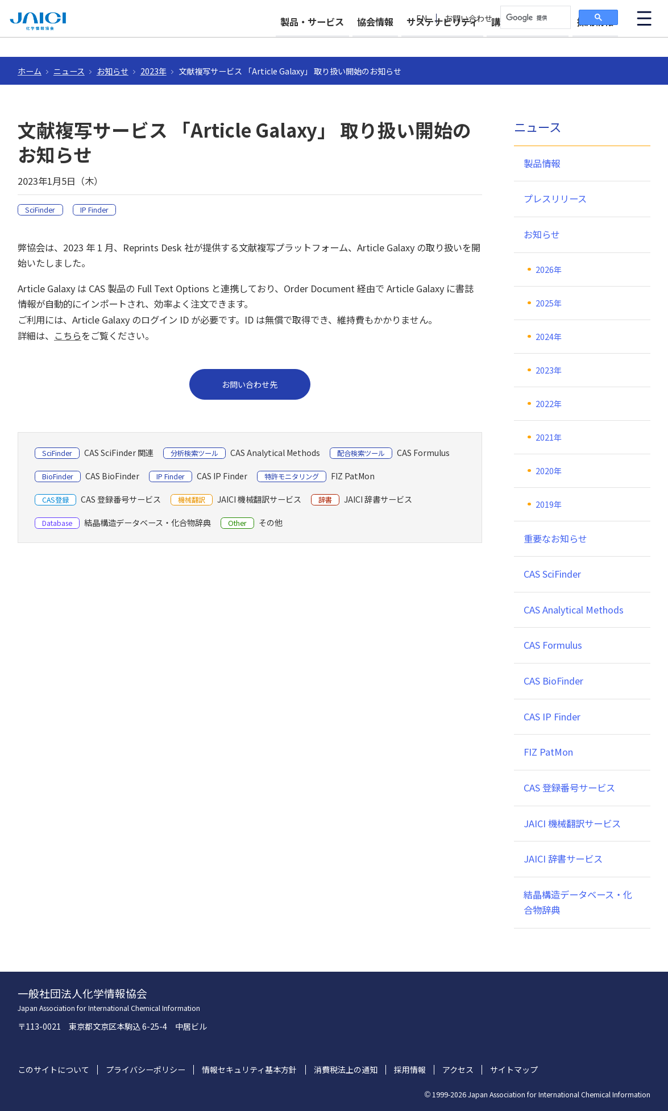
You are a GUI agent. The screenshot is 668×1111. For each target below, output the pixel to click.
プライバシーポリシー (145, 1070)
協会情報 (344, 41)
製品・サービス (271, 41)
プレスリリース (555, 198)
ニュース (69, 71)
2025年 (549, 303)
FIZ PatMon (548, 751)
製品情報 (542, 163)
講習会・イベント (517, 41)
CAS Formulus (553, 645)
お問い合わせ (468, 18)
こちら (67, 335)
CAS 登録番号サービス (569, 787)
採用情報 (595, 41)
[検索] (534, 17)
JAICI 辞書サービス (563, 858)
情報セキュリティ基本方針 (249, 1070)
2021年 (549, 437)
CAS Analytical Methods (574, 609)
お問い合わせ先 (249, 384)
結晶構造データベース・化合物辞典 (578, 902)
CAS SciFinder (552, 574)
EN (422, 18)
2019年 (549, 504)
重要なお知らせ (555, 538)
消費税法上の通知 (345, 1070)
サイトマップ (514, 1070)
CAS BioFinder (553, 680)
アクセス (458, 1070)
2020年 (549, 470)
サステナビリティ (421, 41)
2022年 (549, 403)
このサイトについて (53, 1070)
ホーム (30, 71)
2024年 (549, 336)
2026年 (549, 269)
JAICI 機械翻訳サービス (572, 823)
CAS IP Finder (552, 716)
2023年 (153, 71)
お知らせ (112, 71)
